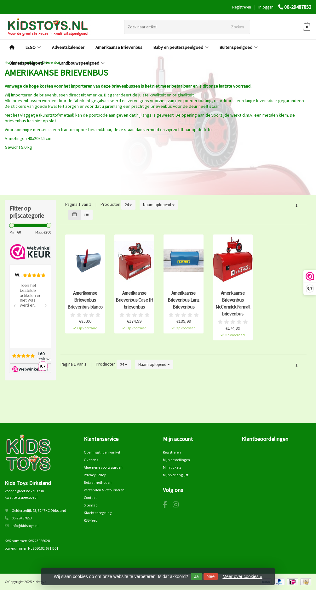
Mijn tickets (172, 467)
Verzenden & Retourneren (104, 490)
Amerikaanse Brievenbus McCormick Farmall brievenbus (232, 303)
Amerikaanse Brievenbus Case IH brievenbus (134, 300)
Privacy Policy (95, 474)
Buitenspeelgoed (239, 47)
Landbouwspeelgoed (82, 63)
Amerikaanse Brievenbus (118, 47)
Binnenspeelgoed (28, 63)
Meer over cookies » (242, 576)
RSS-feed (91, 520)
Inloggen (265, 7)
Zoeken (237, 27)
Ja (196, 576)
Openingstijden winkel (102, 452)
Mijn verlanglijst (175, 474)
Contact (90, 497)
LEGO (33, 47)
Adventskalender (68, 47)
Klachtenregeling (98, 512)
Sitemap (90, 505)
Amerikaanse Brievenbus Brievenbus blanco (85, 300)
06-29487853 (297, 7)
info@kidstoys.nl (25, 525)
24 (128, 204)
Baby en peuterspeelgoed (181, 47)
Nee (211, 576)
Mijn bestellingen (176, 459)
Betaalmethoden (98, 482)
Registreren (241, 7)
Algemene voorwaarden (103, 467)
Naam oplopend (159, 204)
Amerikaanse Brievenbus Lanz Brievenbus (183, 300)
